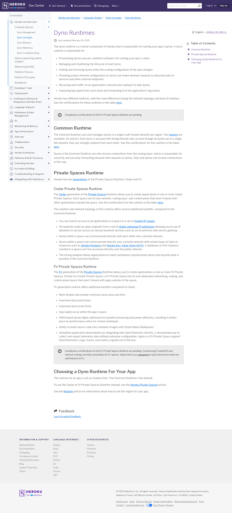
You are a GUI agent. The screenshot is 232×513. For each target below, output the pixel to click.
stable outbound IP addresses (136, 226)
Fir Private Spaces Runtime (75, 266)
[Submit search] (199, 6)
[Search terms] (184, 6)
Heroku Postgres (91, 245)
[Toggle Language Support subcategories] (49, 107)
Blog (21, 464)
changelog (143, 354)
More (115, 5)
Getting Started (26, 445)
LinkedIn (170, 440)
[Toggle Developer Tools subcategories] (49, 88)
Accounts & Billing (22, 168)
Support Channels (28, 467)
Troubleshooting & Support (27, 174)
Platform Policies (24, 72)
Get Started (58, 5)
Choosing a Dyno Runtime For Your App (95, 371)
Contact (120, 505)
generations (80, 179)
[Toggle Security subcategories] (49, 147)
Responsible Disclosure (185, 501)
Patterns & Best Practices (26, 158)
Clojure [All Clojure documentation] (56, 471)
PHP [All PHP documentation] (55, 456)
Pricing (90, 456)
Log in (209, 5)
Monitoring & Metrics (24, 126)
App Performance (22, 131)
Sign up (223, 5)
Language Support (22, 107)
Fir (60, 272)
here (119, 102)
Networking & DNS (24, 66)
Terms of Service (144, 501)
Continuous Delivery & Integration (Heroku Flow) (26, 100)
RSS (156, 440)
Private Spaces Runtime (203, 54)
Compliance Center (28, 456)
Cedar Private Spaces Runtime (78, 189)
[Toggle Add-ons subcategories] (49, 136)
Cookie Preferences (135, 505)
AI (13, 121)
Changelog (103, 5)
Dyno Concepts (24, 37)
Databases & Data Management (22, 114)
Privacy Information (163, 501)
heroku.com (122, 501)
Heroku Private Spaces (144, 385)
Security (17, 147)
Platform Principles (25, 77)
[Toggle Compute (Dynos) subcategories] (49, 27)
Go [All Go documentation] (54, 464)
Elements (91, 449)
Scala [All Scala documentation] (55, 467)
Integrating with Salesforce (27, 179)
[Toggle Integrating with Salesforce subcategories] (49, 179)
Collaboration (19, 142)
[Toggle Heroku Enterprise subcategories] (49, 152)
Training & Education (29, 460)
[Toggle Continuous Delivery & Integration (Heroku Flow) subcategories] (49, 98)
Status (22, 471)
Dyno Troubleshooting (28, 53)
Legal (131, 501)
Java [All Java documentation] (55, 452)
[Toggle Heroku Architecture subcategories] (49, 21)
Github (165, 440)
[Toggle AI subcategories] (49, 120)
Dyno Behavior (24, 42)
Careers (91, 445)
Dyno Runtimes (133, 17)
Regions (68, 391)
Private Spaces (97, 194)
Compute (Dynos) (24, 27)
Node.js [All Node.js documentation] (57, 445)
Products (91, 452)
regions (173, 134)
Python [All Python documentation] (56, 460)
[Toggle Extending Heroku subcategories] (49, 163)
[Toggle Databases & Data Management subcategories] (49, 112)
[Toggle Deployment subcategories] (49, 93)
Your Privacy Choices (160, 505)
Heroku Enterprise (22, 152)
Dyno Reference (25, 47)
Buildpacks (20, 82)
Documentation (82, 5)
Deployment (19, 93)
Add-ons (17, 137)
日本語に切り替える (216, 32)
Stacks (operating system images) (28, 60)
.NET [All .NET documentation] (55, 475)
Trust (201, 501)
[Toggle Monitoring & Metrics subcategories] (49, 126)
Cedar (62, 194)
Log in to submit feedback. (67, 416)
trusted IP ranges (144, 221)
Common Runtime (200, 49)
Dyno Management (26, 32)
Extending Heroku (22, 163)
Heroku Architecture (23, 22)
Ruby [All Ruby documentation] (55, 449)
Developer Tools (21, 88)
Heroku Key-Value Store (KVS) (125, 245)
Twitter (161, 440)
